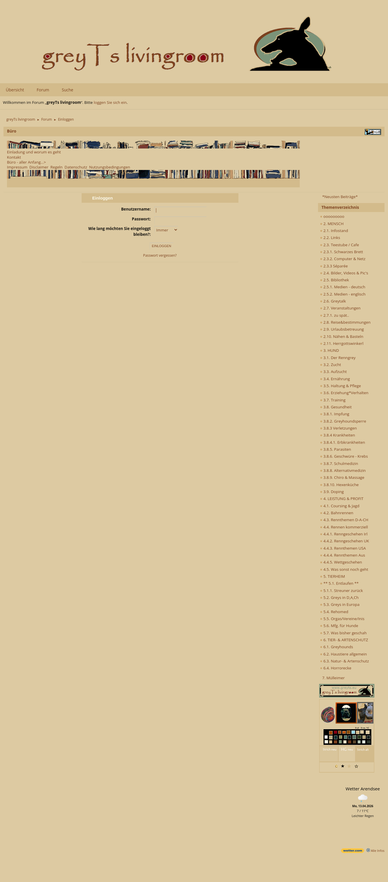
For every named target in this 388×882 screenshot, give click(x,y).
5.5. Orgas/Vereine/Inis (342, 618)
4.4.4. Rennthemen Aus (342, 555)
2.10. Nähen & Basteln (341, 336)
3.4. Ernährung (335, 378)
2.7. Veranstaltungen (340, 308)
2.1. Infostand (334, 230)
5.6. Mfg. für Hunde (339, 625)
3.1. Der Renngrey (337, 357)
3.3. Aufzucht (333, 371)
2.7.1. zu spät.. (334, 315)
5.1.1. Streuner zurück (341, 590)
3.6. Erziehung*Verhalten (344, 392)
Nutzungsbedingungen (109, 167)
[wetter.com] (352, 852)
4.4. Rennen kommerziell (344, 527)
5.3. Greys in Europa (340, 604)
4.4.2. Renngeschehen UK (344, 541)
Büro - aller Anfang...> (26, 162)
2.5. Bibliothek (334, 279)
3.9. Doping (332, 491)
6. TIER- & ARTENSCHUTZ (344, 639)
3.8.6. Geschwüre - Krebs (344, 456)
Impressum (17, 167)
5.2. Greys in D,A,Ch (339, 597)
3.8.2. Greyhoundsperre (343, 421)
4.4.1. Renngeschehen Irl (343, 534)
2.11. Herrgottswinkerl (341, 343)
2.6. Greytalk (333, 301)
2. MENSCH (332, 223)
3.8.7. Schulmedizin (339, 463)
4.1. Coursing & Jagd (339, 505)
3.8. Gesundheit (336, 407)
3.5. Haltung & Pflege (340, 385)
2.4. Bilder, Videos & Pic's (344, 273)
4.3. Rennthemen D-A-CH (344, 519)
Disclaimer (38, 167)
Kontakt (14, 157)
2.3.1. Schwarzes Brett (341, 251)
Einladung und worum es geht (34, 152)
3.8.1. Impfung (334, 413)
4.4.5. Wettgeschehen (341, 562)
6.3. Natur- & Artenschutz (344, 661)
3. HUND (329, 350)
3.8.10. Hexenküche (339, 484)
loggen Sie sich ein (110, 102)
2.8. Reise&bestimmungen (345, 322)
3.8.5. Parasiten (335, 449)
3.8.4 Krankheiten (337, 435)
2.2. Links (330, 237)
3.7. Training (333, 400)
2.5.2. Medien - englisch (343, 294)
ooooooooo (332, 216)
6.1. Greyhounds (336, 646)
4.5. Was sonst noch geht (344, 569)
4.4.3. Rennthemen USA (343, 548)
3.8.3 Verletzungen (338, 428)
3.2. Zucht (330, 364)
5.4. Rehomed (334, 611)
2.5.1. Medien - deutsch (342, 286)
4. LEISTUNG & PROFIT (341, 498)
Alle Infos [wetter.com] (376, 850)
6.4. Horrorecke (335, 668)
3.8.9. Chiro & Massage (342, 477)
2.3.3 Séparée (334, 266)
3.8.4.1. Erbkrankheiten (342, 442)
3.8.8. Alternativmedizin (343, 470)
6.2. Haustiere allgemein (343, 654)
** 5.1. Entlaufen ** (339, 583)
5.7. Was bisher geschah (343, 632)
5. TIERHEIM (332, 576)
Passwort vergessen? (160, 255)
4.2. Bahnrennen (336, 512)
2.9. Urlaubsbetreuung (342, 329)
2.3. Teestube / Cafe (339, 244)
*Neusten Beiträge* (340, 196)
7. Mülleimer (333, 677)
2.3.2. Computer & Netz (342, 258)
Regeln (56, 167)
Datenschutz (75, 167)
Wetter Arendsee (363, 789)
